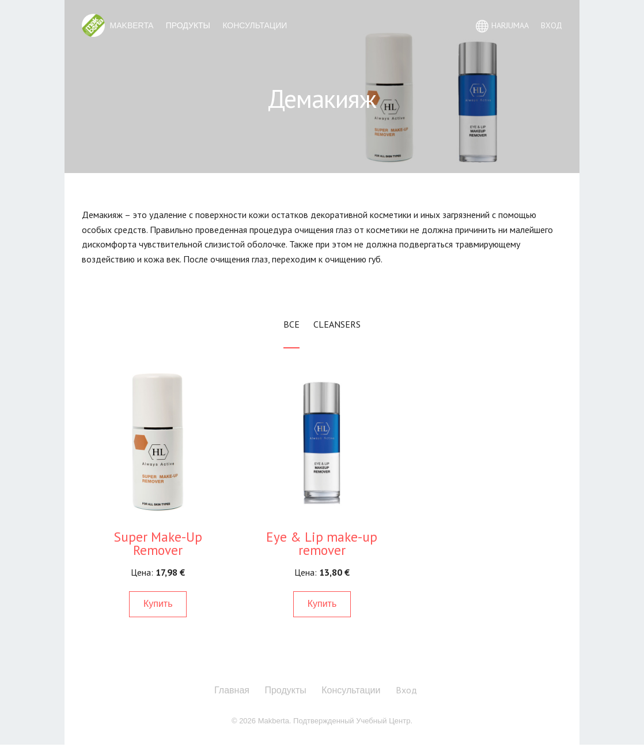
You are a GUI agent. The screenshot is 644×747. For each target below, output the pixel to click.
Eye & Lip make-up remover (321, 543)
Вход (406, 690)
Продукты (188, 25)
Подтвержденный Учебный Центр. (352, 720)
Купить (158, 604)
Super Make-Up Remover (158, 543)
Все (291, 324)
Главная (231, 690)
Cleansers (337, 324)
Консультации (254, 25)
